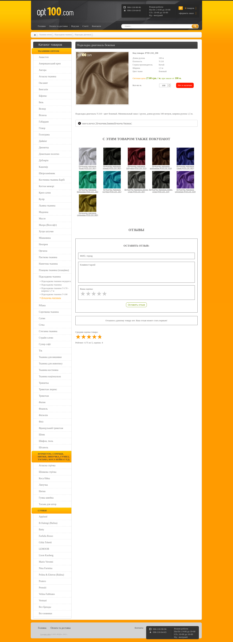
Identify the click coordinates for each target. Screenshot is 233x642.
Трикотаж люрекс (48, 389)
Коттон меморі (46, 186)
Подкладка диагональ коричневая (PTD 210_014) (161, 167)
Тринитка (44, 383)
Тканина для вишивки (50, 357)
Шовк (42, 434)
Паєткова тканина (48, 257)
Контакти (96, 26)
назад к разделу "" (107, 123)
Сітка (42, 325)
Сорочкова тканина (49, 312)
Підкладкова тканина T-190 (54, 294)
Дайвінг (43, 141)
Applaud (43, 516)
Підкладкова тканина (63, 35)
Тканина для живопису (51, 363)
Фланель (43, 408)
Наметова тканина (48, 263)
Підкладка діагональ (83, 35)
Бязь (41, 102)
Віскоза (43, 115)
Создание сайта (45, 634)
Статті (85, 26)
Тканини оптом (45, 35)
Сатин (42, 318)
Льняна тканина (47, 205)
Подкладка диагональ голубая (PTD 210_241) (111, 190)
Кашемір (43, 167)
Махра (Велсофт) (48, 225)
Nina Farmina (45, 568)
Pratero (42, 581)
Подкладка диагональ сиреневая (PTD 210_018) (185, 190)
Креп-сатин (45, 192)
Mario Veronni (46, 562)
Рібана (42, 305)
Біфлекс (43, 96)
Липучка (43, 485)
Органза (43, 251)
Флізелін (43, 415)
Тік (40, 350)
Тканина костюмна (48, 370)
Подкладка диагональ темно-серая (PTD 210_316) (161, 190)
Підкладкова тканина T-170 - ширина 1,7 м (55, 289)
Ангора (42, 70)
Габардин (44, 121)
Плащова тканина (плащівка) (54, 270)
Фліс (41, 421)
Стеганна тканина (48, 331)
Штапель (43, 447)
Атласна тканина (47, 76)
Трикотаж (44, 396)
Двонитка (44, 147)
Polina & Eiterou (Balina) (51, 574)
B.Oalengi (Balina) (48, 523)
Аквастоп (44, 57)
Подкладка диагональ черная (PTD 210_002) (112, 167)
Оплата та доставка (58, 26)
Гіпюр (42, 128)
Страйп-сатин (46, 337)
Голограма (44, 134)
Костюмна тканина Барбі (52, 180)
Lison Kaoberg (46, 555)
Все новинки (45, 613)
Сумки (42, 510)
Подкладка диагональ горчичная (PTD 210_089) (87, 214)
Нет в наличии (185, 85)
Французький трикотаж (51, 428)
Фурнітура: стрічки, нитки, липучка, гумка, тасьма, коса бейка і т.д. (54, 456)
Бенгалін (43, 89)
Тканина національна (50, 376)
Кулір (42, 199)
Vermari (43, 600)
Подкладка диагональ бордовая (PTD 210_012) (136, 167)
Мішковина (45, 238)
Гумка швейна (46, 497)
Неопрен (43, 244)
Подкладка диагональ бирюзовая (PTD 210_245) (87, 190)
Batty (41, 529)
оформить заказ (186, 13)
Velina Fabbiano (47, 594)
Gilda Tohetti (45, 542)
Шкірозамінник (47, 173)
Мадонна (43, 212)
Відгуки (75, 26)
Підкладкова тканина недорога (56, 281)
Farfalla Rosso (46, 536)
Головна (42, 26)
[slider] (93, 294)
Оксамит (43, 83)
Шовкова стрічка (47, 472)
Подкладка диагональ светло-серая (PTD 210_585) (136, 190)
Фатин (42, 402)
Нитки (42, 491)
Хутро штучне (46, 231)
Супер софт (45, 344)
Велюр (42, 108)
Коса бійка (44, 478)
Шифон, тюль (46, 441)
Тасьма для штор (47, 504)
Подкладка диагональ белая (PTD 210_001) (87, 167)
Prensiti (42, 587)
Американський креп (50, 63)
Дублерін (44, 160)
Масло (42, 218)
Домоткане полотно (49, 154)
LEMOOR (44, 549)
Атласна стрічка (47, 465)
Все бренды (45, 607)
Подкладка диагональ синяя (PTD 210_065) (185, 167)
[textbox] (163, 85)
